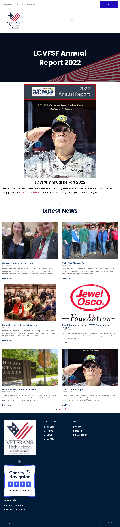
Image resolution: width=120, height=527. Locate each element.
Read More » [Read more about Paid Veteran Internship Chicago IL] (7, 405)
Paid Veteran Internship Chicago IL (20, 389)
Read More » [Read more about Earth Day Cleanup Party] (66, 278)
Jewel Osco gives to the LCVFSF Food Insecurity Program (87, 326)
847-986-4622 (28, 4)
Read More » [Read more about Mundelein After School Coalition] (7, 340)
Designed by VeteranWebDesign (102, 523)
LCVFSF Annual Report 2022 (76, 389)
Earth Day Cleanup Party (75, 263)
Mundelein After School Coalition (19, 325)
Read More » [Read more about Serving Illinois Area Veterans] (7, 278)
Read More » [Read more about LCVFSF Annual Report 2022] (66, 405)
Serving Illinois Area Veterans (17, 263)
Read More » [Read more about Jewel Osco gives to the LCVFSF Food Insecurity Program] (66, 343)
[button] (71, 20)
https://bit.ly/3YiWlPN (29, 192)
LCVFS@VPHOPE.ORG (10, 4)
